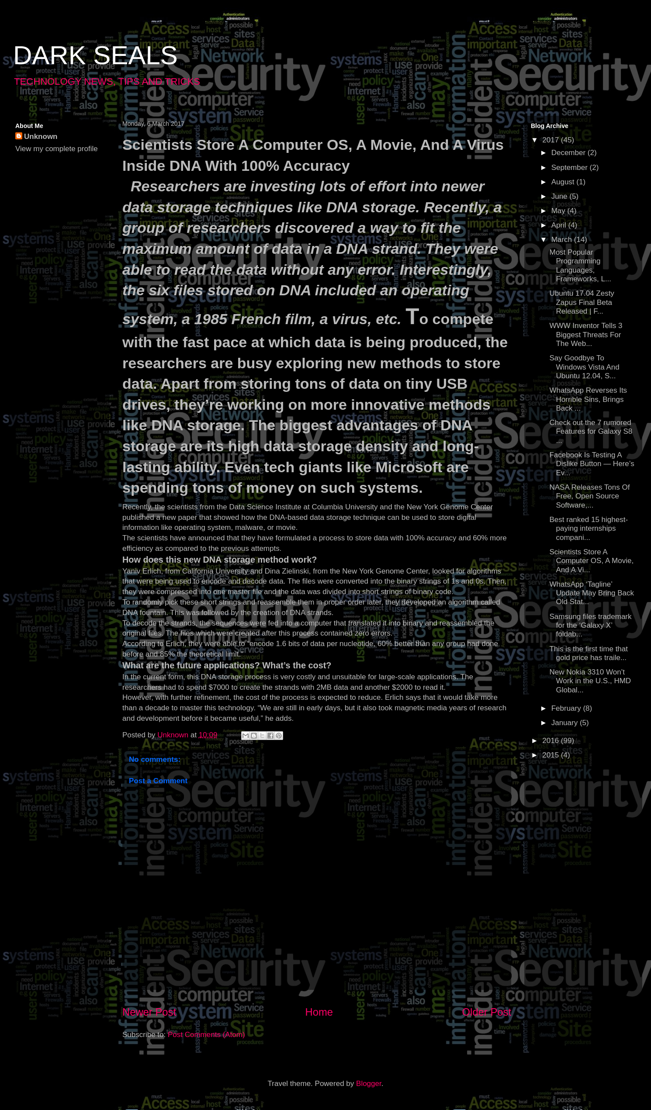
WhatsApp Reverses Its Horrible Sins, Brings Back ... (588, 399)
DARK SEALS (95, 55)
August (564, 182)
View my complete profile (56, 149)
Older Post (486, 1012)
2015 (551, 755)
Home (319, 1012)
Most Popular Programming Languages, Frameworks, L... (580, 265)
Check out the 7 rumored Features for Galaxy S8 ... (590, 431)
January (565, 723)
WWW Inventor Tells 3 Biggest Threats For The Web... (585, 335)
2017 (551, 140)
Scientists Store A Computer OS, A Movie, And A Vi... (591, 561)
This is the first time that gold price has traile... (588, 653)
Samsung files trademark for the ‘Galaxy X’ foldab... (590, 625)
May (559, 211)
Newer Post (149, 1012)
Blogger (368, 1083)
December (569, 153)
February (567, 708)
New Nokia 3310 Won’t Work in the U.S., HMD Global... (590, 681)
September (570, 167)
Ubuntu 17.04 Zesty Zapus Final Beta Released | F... (581, 302)
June (560, 196)
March (562, 239)
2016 (551, 741)
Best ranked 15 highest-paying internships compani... (588, 528)
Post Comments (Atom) (206, 1034)
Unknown (41, 136)
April (559, 225)
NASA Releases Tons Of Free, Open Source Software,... (589, 496)
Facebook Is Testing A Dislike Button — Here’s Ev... (591, 464)
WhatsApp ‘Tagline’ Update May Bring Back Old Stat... (591, 593)
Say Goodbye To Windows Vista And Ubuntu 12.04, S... (584, 367)
